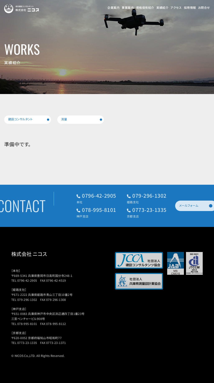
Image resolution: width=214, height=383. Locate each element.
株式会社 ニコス (34, 253)
